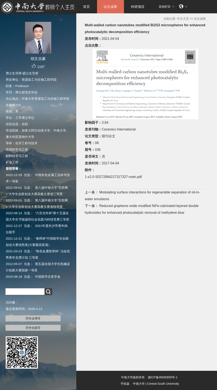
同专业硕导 (33, 327)
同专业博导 (33, 318)
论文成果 (110, 6)
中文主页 (183, 18)
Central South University (163, 383)
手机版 (125, 383)
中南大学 (139, 383)
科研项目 (138, 6)
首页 (86, 6)
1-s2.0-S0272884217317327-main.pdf (113, 177)
